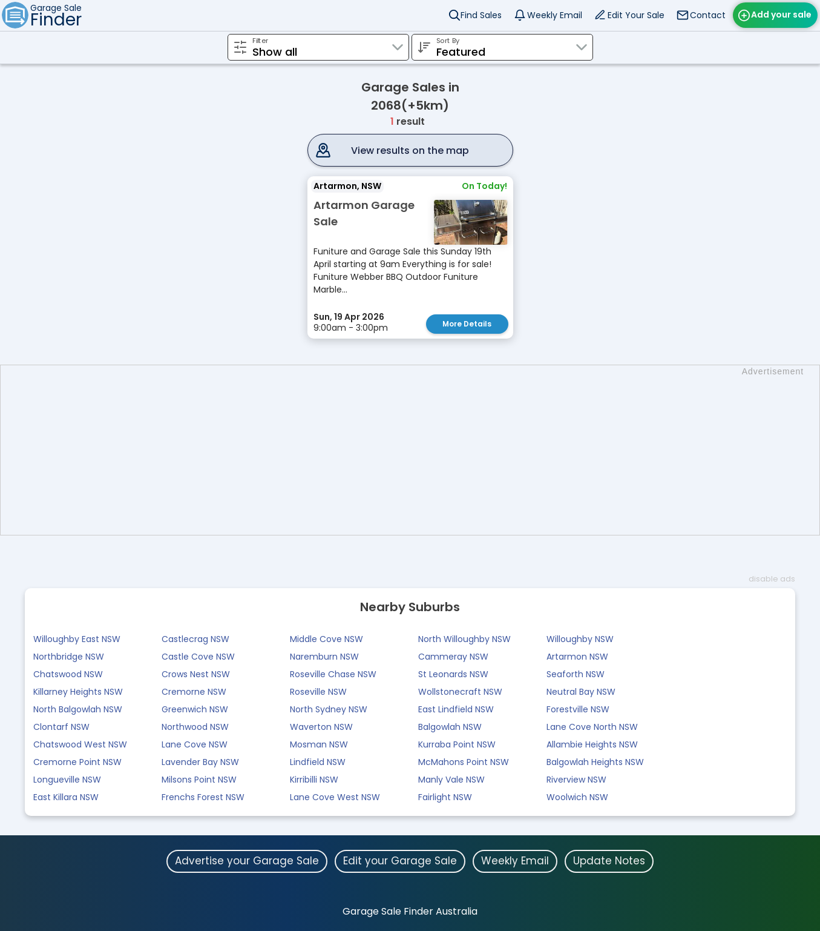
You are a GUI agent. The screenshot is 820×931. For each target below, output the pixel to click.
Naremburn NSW (324, 657)
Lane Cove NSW (195, 744)
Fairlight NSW (445, 797)
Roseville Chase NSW (333, 674)
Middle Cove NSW (326, 639)
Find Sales (481, 15)
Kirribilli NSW (314, 780)
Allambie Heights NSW (592, 744)
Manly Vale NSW (451, 780)
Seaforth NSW (575, 674)
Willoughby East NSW (76, 639)
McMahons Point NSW (463, 762)
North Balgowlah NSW (77, 709)
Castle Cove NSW (198, 657)
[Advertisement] (416, 450)
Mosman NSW (319, 744)
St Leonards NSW (453, 674)
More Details (466, 324)
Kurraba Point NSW (457, 744)
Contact (708, 15)
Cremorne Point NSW (77, 762)
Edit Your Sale (636, 15)
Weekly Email (554, 15)
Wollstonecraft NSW (460, 692)
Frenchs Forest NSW (203, 797)
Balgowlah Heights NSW (595, 762)
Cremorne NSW (194, 692)
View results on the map (410, 150)
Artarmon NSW (577, 657)
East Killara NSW (66, 797)
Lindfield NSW (318, 762)
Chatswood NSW (68, 674)
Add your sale (781, 14)
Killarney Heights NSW (78, 692)
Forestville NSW (577, 709)
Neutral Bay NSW (580, 692)
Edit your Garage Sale (400, 860)
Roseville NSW (318, 692)
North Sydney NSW (328, 709)
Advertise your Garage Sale (247, 860)
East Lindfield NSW (456, 709)
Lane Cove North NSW (592, 727)
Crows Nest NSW (196, 674)
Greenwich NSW (195, 709)
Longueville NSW (67, 780)
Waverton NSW (321, 727)
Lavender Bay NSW (200, 762)
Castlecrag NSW (195, 639)
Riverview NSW (576, 780)
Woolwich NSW (577, 797)
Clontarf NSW (61, 727)
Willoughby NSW (580, 639)
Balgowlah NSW (450, 727)
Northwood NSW (195, 727)
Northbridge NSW (68, 657)
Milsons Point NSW (199, 780)
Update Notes (609, 860)
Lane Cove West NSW (335, 797)
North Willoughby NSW (464, 639)
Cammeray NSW (453, 657)
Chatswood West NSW (80, 744)
